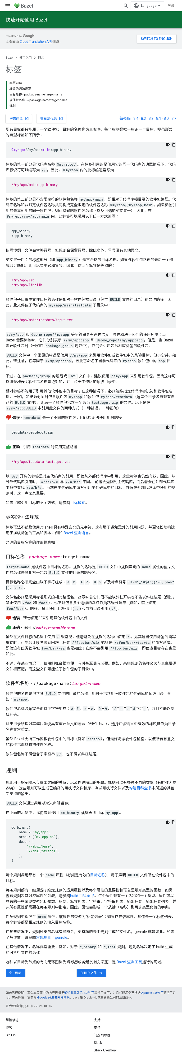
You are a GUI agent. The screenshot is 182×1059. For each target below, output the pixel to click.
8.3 (143, 118)
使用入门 (25, 57)
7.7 (173, 118)
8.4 (135, 118)
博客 (9, 1027)
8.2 (151, 118)
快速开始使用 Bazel (26, 20)
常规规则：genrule (51, 937)
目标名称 (97, 875)
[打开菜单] (7, 5)
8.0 (166, 118)
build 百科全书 (82, 896)
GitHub (11, 1035)
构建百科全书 (140, 788)
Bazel (9, 57)
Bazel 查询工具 (129, 962)
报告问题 (19, 118)
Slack (98, 1043)
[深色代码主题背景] (168, 144)
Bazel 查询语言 (76, 533)
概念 (41, 57)
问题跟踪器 (102, 1035)
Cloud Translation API (36, 41)
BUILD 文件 (92, 973)
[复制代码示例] (173, 144)
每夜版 (125, 118)
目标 (15, 973)
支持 (97, 1027)
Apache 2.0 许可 (152, 992)
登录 (171, 6)
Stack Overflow (105, 1050)
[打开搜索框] (126, 6)
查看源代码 (51, 118)
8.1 (158, 118)
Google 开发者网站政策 (53, 997)
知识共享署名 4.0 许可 (79, 992)
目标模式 (77, 502)
